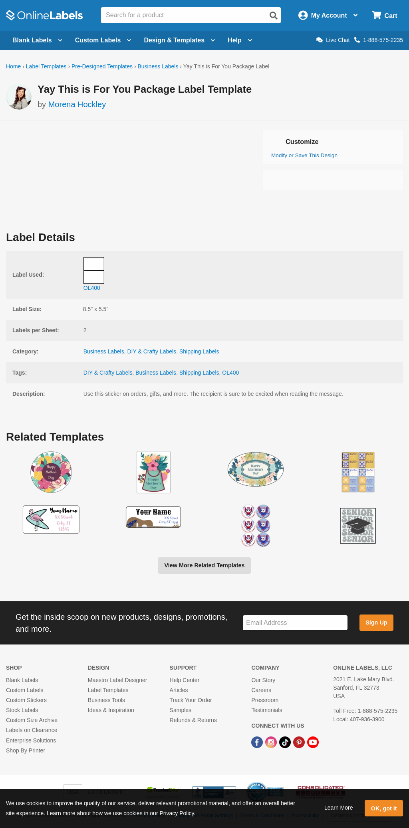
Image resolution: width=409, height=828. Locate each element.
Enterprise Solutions (31, 740)
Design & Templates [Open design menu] (179, 40)
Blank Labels (22, 680)
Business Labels (157, 66)
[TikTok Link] (285, 742)
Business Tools (106, 700)
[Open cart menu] (384, 15)
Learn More (338, 807)
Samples (180, 710)
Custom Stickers (26, 700)
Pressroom (264, 700)
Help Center (185, 680)
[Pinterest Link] (299, 742)
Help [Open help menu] (240, 40)
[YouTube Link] (313, 742)
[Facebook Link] (257, 742)
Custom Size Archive (32, 720)
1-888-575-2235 (378, 40)
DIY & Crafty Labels (151, 351)
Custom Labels (24, 690)
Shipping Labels (199, 351)
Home (13, 66)
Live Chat (332, 40)
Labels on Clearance (31, 730)
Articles (179, 690)
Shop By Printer (25, 750)
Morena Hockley (77, 104)
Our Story (263, 680)
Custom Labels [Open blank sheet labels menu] (103, 40)
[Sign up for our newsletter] (295, 622)
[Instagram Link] (271, 742)
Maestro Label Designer (117, 680)
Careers (261, 690)
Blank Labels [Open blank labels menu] (37, 40)
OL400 (230, 372)
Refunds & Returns (193, 720)
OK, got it (384, 808)
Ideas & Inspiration (111, 710)
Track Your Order (191, 700)
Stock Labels (22, 710)
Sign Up (376, 622)
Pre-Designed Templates (102, 66)
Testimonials (266, 710)
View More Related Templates (204, 565)
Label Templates (46, 66)
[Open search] (273, 15)
